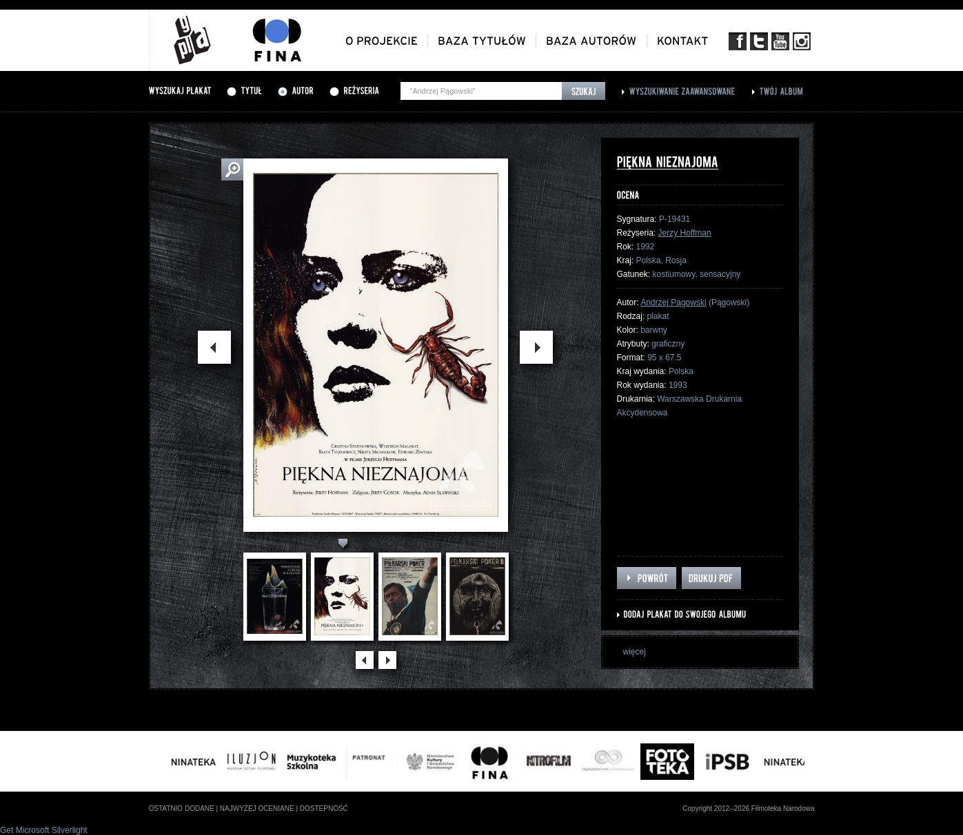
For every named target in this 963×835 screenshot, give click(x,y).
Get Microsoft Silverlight (44, 830)
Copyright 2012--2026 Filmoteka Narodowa (748, 808)
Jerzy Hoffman (684, 233)
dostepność (324, 808)
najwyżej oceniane (257, 808)
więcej (634, 652)
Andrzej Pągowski (673, 302)
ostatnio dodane (181, 808)
